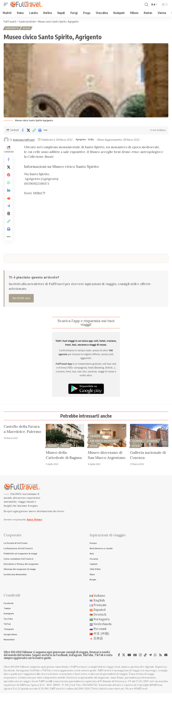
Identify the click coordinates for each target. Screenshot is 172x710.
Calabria (95, 448)
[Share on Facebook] (22, 131)
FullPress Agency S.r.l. (32, 701)
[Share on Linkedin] (8, 195)
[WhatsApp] (155, 671)
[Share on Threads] (8, 222)
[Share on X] (28, 131)
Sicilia (27, 29)
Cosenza (152, 453)
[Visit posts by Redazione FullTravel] (6, 140)
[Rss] (160, 671)
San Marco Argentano (103, 453)
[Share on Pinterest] (8, 178)
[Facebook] (119, 671)
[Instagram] (140, 671)
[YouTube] (129, 671)
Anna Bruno (34, 531)
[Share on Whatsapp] (8, 187)
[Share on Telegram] (8, 213)
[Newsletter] (165, 671)
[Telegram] (150, 671)
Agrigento (12, 29)
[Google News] (135, 671)
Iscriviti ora (21, 310)
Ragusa (52, 458)
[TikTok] (145, 671)
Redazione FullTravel (25, 140)
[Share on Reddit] (8, 204)
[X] (123, 671)
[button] (7, 4)
